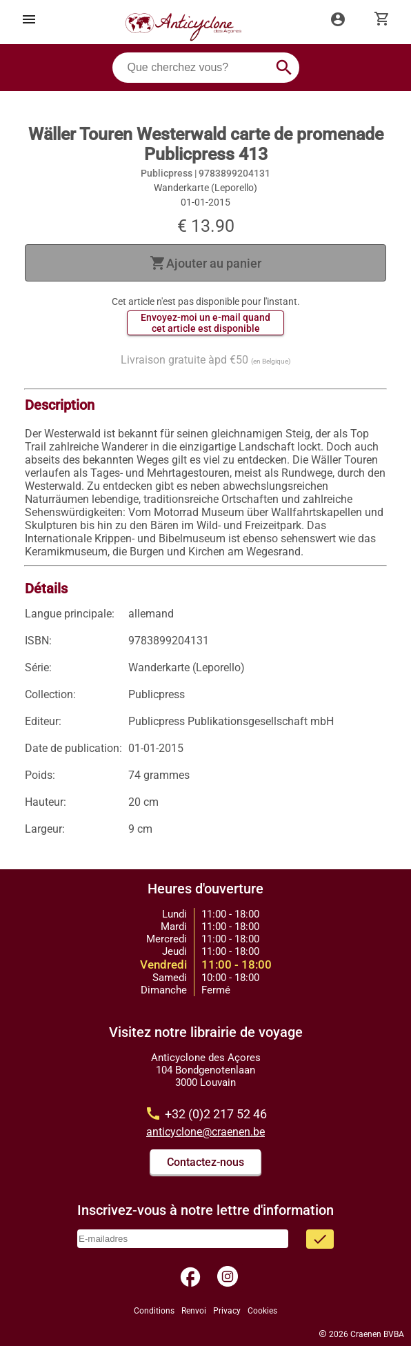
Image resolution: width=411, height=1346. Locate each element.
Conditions (154, 1311)
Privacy (227, 1311)
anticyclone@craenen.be (205, 1131)
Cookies (262, 1311)
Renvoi (193, 1311)
